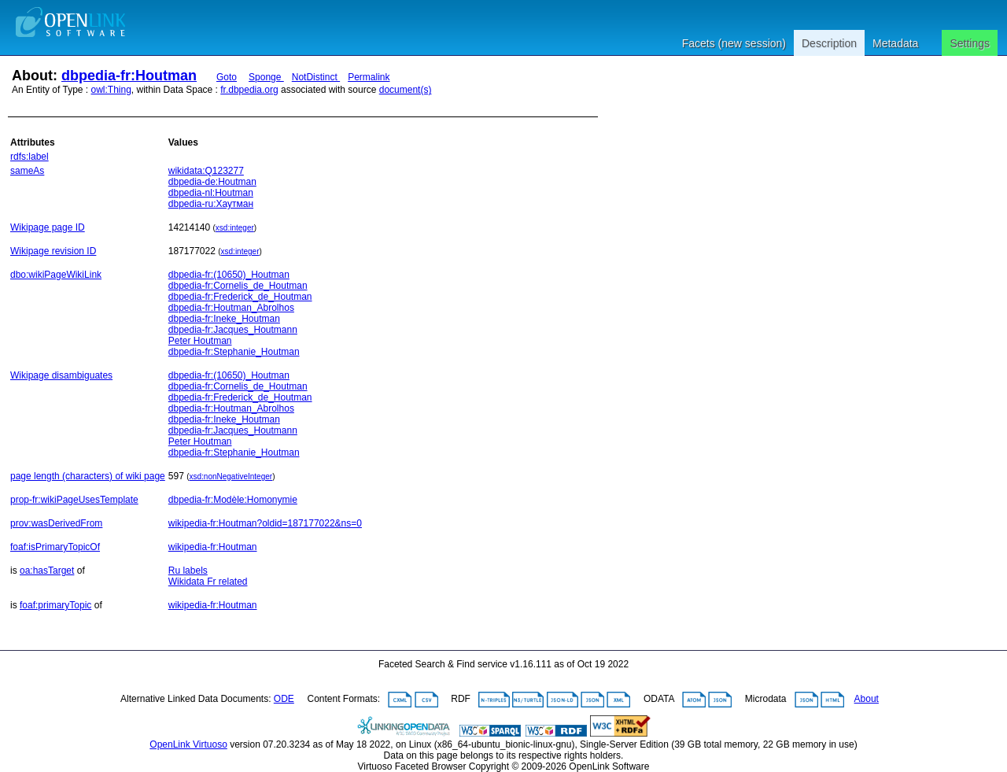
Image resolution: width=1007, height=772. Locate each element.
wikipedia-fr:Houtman (212, 546)
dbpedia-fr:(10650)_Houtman (229, 274)
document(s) (405, 89)
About (866, 698)
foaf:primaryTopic (55, 605)
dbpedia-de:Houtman (212, 181)
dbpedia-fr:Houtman (129, 75)
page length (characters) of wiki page (87, 476)
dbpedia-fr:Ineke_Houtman (224, 318)
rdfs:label (29, 156)
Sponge (266, 77)
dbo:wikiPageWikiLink (55, 274)
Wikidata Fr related (208, 581)
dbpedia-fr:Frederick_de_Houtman (240, 296)
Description (829, 43)
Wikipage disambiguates (61, 375)
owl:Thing (111, 89)
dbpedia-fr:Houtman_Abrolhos (231, 307)
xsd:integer (235, 227)
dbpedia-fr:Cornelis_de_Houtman (238, 285)
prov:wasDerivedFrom (56, 523)
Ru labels (188, 570)
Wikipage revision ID (53, 251)
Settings (970, 43)
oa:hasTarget (47, 570)
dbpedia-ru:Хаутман (210, 203)
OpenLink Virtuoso (188, 744)
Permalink (368, 77)
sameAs (27, 170)
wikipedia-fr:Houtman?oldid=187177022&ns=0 (265, 523)
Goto (226, 77)
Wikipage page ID (47, 227)
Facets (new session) (734, 43)
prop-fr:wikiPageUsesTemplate (74, 499)
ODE (284, 698)
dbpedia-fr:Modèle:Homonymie (232, 499)
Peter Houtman (200, 340)
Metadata (895, 43)
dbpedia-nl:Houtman (210, 192)
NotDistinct (316, 77)
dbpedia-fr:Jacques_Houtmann (232, 329)
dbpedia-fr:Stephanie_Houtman (234, 351)
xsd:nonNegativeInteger (231, 476)
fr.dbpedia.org (249, 89)
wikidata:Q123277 (206, 170)
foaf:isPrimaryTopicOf (55, 546)
